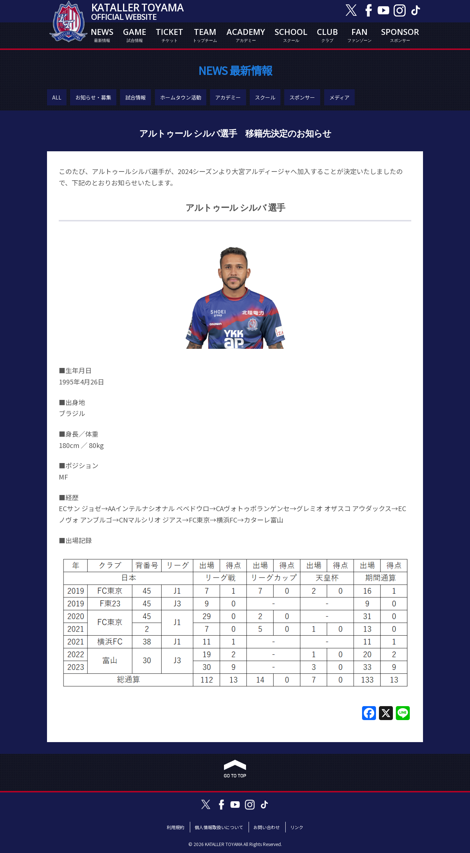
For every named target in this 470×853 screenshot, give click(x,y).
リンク (296, 827)
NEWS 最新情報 (235, 70)
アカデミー (228, 97)
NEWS (102, 34)
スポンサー (302, 97)
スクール (265, 97)
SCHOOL (291, 34)
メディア (339, 97)
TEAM (205, 34)
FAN (359, 34)
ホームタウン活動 (180, 97)
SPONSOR (400, 34)
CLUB (327, 34)
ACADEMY (246, 34)
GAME (134, 34)
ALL (56, 97)
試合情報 (135, 97)
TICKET (169, 34)
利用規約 (175, 827)
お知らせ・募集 (93, 97)
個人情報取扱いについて (219, 827)
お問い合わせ (266, 827)
